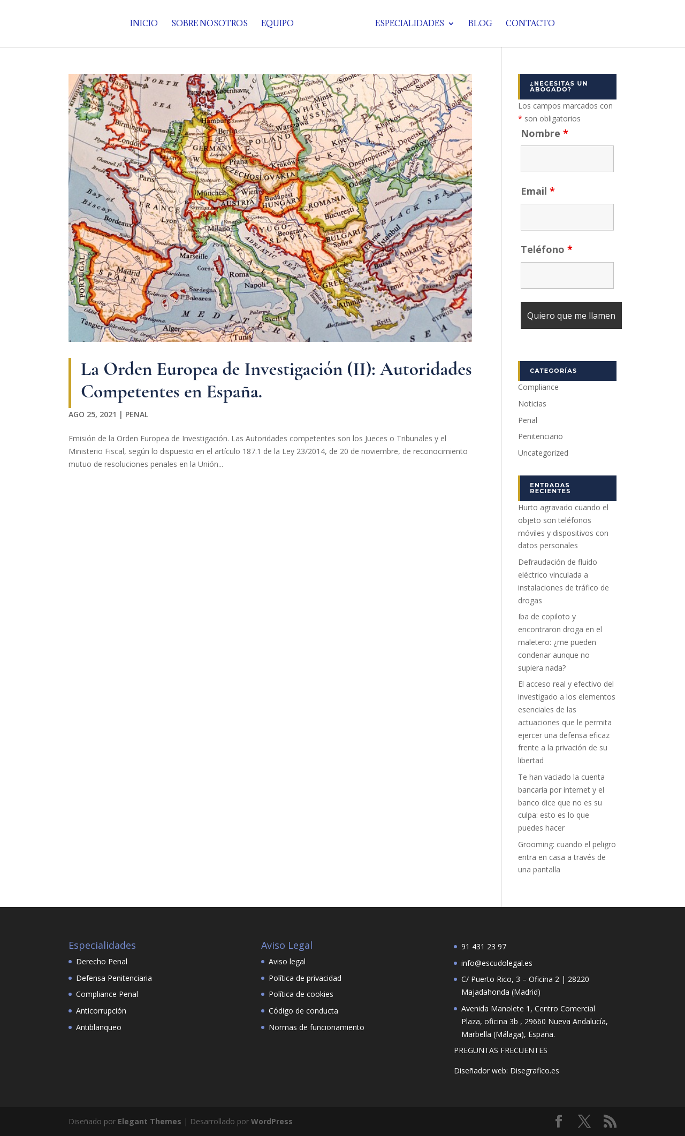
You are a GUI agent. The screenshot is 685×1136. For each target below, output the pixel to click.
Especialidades (407, 24)
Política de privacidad (305, 978)
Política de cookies (301, 994)
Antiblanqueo (98, 1027)
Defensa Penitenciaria (114, 978)
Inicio (147, 24)
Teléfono (547, 249)
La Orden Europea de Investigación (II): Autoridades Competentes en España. (276, 380)
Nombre (544, 133)
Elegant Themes (149, 1121)
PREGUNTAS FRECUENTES (500, 1050)
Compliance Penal (107, 994)
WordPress (272, 1121)
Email (538, 191)
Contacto (527, 24)
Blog (478, 24)
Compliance (538, 387)
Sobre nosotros (212, 24)
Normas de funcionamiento (316, 1027)
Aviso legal (287, 961)
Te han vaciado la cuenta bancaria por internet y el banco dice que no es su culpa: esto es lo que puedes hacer (561, 802)
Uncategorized (543, 453)
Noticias (532, 403)
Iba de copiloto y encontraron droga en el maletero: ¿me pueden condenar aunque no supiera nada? (560, 641)
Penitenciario (540, 436)
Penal (136, 414)
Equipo (280, 24)
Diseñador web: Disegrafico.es (506, 1070)
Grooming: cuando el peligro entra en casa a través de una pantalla (567, 857)
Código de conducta (303, 1010)
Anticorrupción (101, 1010)
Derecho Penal (101, 961)
